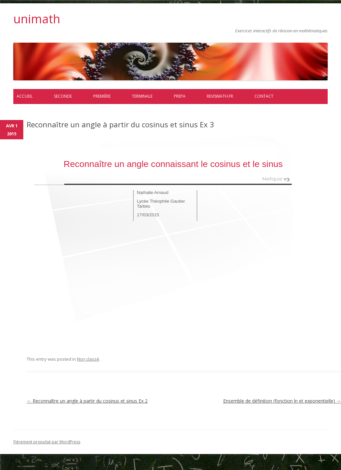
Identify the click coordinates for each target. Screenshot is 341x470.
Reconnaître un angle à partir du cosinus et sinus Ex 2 (87, 401)
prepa (179, 96)
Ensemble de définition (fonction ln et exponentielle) (282, 401)
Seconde (63, 96)
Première (102, 96)
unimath (36, 19)
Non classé (88, 359)
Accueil (25, 96)
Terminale (142, 96)
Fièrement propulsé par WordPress (46, 442)
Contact (263, 96)
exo (160, 237)
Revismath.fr (220, 96)
